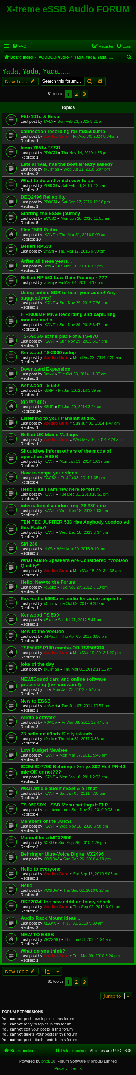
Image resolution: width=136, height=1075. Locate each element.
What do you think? (43, 951)
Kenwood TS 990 (40, 385)
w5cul (48, 603)
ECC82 (49, 218)
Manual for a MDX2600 (46, 837)
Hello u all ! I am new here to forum (60, 489)
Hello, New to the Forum (48, 582)
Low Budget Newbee (44, 750)
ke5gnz (49, 587)
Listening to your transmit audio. (58, 418)
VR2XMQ (51, 939)
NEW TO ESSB (37, 934)
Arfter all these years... (46, 261)
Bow (47, 266)
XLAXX (49, 923)
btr (45, 689)
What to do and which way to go (57, 180)
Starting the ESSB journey (50, 213)
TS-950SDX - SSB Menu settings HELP (64, 805)
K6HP (48, 390)
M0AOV (50, 722)
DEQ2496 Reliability (43, 197)
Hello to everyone (41, 869)
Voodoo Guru (55, 136)
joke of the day (37, 664)
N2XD (48, 842)
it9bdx (48, 738)
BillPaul (50, 636)
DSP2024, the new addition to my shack (66, 901)
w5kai (48, 620)
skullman (51, 169)
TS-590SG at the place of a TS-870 (59, 336)
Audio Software (38, 717)
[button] (84, 94)
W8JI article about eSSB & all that (59, 788)
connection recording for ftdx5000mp (63, 131)
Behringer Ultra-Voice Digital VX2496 (62, 854)
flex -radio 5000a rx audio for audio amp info (71, 598)
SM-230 (29, 544)
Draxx (48, 374)
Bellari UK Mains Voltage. (49, 434)
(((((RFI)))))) (33, 401)
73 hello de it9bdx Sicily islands (56, 733)
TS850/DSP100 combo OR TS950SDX (63, 647)
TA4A (48, 121)
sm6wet (50, 706)
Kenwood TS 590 (40, 615)
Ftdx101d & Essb (40, 116)
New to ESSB (36, 701)
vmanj (48, 251)
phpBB (47, 1061)
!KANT (49, 234)
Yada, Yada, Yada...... (36, 71)
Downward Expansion (45, 369)
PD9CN (50, 152)
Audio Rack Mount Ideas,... (51, 918)
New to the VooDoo (42, 631)
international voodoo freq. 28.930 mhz (64, 505)
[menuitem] (19, 46)
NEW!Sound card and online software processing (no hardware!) (63, 681)
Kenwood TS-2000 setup (48, 352)
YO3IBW (51, 859)
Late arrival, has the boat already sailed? (67, 164)
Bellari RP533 (36, 246)
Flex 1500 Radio (39, 229)
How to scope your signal (50, 473)
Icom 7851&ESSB (40, 147)
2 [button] (76, 94)
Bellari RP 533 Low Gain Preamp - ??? (64, 277)
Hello (26, 885)
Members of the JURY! (46, 821)
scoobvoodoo (55, 810)
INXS (48, 549)
